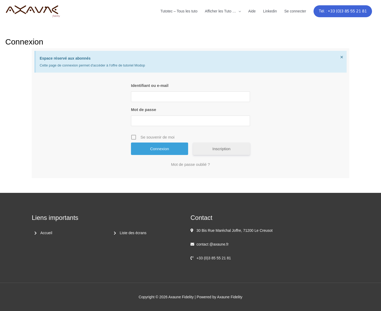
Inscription (221, 148)
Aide (252, 11)
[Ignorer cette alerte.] (341, 57)
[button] (343, 11)
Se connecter (295, 11)
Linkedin (270, 11)
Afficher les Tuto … (220, 11)
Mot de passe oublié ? (190, 164)
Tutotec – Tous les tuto (178, 11)
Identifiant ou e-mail (150, 85)
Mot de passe (143, 109)
